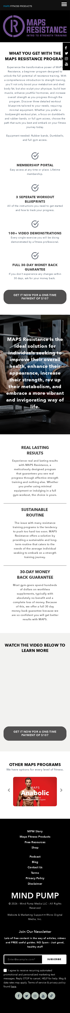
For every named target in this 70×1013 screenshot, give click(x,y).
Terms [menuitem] (35, 873)
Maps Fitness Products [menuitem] (35, 837)
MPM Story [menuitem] (35, 831)
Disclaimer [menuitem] (35, 884)
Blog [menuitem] (35, 862)
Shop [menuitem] (35, 848)
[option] (35, 791)
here (13, 986)
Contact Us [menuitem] (35, 867)
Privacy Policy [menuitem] (35, 878)
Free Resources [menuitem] (35, 842)
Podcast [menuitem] (35, 857)
